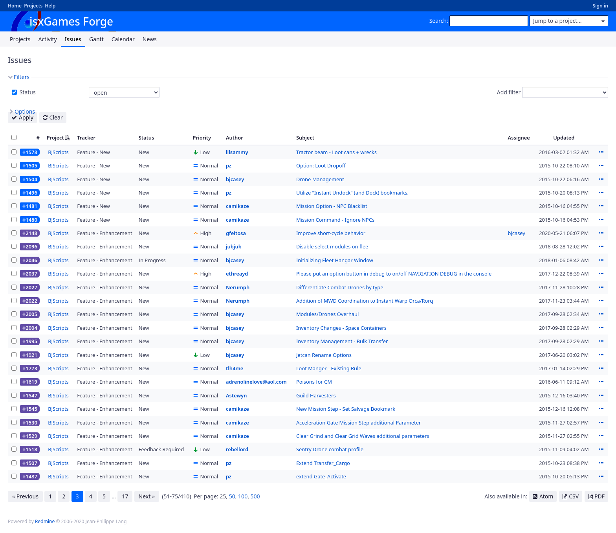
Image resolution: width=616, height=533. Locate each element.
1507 (31, 463)
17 (125, 496)
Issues (73, 39)
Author (234, 137)
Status (27, 92)
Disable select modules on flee (332, 246)
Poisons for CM (314, 381)
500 (255, 496)
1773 (31, 368)
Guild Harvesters (316, 395)
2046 (31, 260)
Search (438, 20)
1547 (31, 395)
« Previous (25, 496)
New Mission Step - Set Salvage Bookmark (345, 408)
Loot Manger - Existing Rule (328, 368)
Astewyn (236, 395)
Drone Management (320, 179)
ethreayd (237, 273)
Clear (56, 117)
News (150, 39)
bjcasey (235, 179)
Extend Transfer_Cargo (323, 463)
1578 (31, 152)
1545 (31, 408)
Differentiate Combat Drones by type (339, 287)
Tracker (86, 137)
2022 (31, 300)
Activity (47, 39)
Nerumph (237, 287)
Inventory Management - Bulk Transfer (342, 341)
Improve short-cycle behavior (330, 233)
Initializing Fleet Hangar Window (334, 260)
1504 (31, 179)
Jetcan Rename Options (324, 354)
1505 (31, 165)
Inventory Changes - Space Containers (341, 327)
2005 (31, 314)
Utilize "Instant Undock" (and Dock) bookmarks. (352, 192)
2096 (31, 246)
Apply (26, 117)
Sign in (600, 5)
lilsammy (237, 152)
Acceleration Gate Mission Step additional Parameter (358, 422)
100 (243, 496)
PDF (599, 496)
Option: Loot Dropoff (321, 165)
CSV (574, 496)
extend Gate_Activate (321, 476)
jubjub (234, 246)
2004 (31, 327)
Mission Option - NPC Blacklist (331, 206)
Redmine (45, 521)
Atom (546, 496)
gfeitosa (236, 233)
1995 (31, 341)
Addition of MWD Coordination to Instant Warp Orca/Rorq (364, 300)
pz (228, 165)
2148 (31, 233)
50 (232, 496)
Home (15, 5)
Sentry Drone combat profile (329, 449)
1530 (31, 422)
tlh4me (234, 368)
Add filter (509, 92)
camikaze (237, 206)
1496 (31, 192)
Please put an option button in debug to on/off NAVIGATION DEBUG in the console (393, 273)
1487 (31, 476)
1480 (31, 219)
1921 (31, 354)
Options (25, 111)
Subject (305, 137)
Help (50, 5)
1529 (31, 435)
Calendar (123, 39)
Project (55, 137)
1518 (31, 449)
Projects (33, 5)
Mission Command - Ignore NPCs (335, 219)
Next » (147, 496)
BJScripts (58, 152)
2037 (31, 273)
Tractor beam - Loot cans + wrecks (336, 152)
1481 (31, 206)
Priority (202, 137)
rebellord (237, 449)
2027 (31, 287)
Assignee (519, 137)
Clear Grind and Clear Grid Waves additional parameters (362, 435)
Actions (601, 152)
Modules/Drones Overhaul (327, 314)
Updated (563, 137)
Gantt (96, 39)
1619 (31, 381)
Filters (21, 77)
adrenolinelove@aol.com (256, 381)
